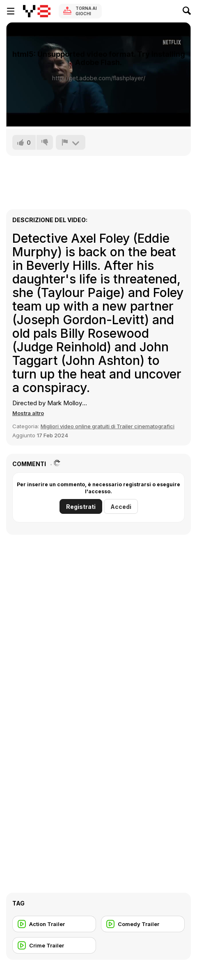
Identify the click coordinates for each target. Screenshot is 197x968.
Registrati (81, 506)
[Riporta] (70, 142)
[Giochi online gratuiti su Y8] (36, 11)
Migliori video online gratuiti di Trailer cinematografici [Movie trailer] (107, 426)
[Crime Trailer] (54, 945)
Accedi (120, 506)
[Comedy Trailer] (143, 924)
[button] (28, 413)
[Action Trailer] (54, 924)
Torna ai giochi (86, 11)
